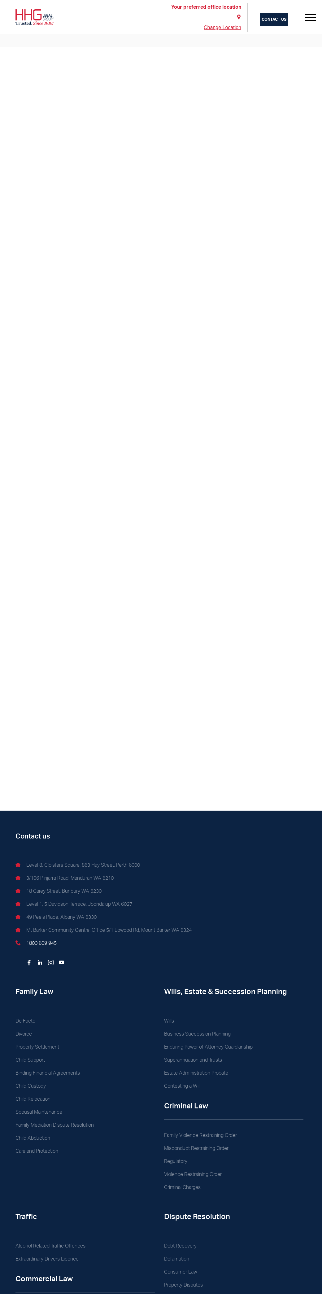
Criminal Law (186, 1105)
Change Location (222, 27)
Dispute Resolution (197, 1216)
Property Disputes (183, 1285)
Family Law (34, 991)
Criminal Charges (182, 1187)
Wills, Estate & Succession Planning (225, 991)
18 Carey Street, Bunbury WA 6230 (58, 892)
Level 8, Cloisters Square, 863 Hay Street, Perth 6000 (77, 866)
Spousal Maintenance (38, 1112)
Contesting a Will (182, 1086)
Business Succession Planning (197, 1034)
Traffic (26, 1216)
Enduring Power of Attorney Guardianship (208, 1047)
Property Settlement (37, 1047)
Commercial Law (44, 1278)
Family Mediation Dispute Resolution (54, 1125)
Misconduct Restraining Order (196, 1148)
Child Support (30, 1060)
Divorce (23, 1034)
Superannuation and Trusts (193, 1060)
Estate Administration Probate (196, 1073)
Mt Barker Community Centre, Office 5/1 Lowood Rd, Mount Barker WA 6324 (103, 931)
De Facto (25, 1021)
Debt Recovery (180, 1246)
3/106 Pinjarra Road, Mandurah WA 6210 (64, 879)
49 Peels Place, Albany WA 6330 (56, 918)
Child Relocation (32, 1099)
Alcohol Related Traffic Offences (50, 1246)
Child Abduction (32, 1138)
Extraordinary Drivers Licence (47, 1259)
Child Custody (30, 1086)
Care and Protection (36, 1151)
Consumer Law (180, 1272)
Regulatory (175, 1161)
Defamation (176, 1259)
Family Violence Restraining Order (200, 1135)
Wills (169, 1021)
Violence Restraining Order (193, 1174)
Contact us (274, 19)
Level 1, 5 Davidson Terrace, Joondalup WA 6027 (73, 905)
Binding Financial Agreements (47, 1073)
